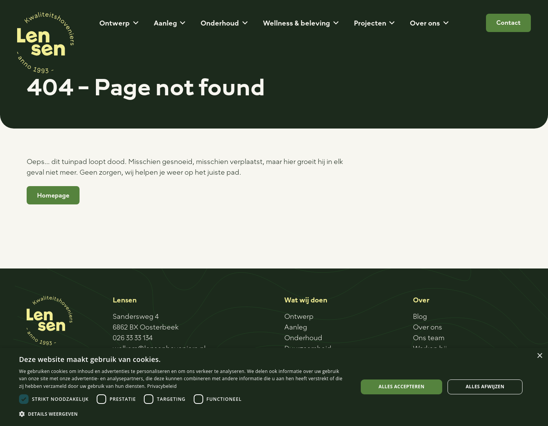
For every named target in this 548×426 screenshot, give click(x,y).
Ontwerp (299, 316)
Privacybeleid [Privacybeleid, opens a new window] (162, 386)
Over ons (427, 327)
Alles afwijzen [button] (485, 386)
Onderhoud (303, 337)
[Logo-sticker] (45, 42)
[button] (134, 23)
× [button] (539, 356)
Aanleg (295, 327)
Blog (420, 316)
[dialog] (274, 387)
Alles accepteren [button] (402, 386)
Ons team (428, 337)
